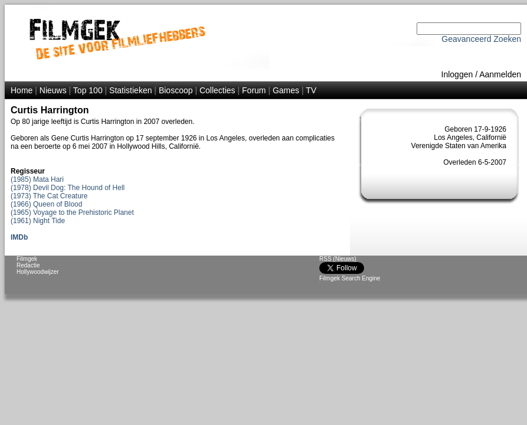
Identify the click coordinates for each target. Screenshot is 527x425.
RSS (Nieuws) (337, 259)
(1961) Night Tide (38, 221)
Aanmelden (500, 74)
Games (286, 90)
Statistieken (130, 90)
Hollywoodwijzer (38, 272)
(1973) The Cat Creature (49, 196)
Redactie (28, 265)
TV (311, 90)
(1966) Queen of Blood (46, 204)
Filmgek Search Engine (349, 278)
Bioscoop (176, 90)
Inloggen (457, 74)
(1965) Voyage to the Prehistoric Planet (72, 212)
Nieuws (53, 90)
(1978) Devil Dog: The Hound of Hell (68, 188)
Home (21, 90)
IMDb (19, 237)
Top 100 (88, 90)
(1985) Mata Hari (37, 179)
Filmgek (27, 259)
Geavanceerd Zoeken (481, 39)
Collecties (217, 90)
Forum (254, 90)
